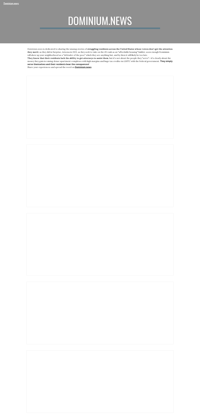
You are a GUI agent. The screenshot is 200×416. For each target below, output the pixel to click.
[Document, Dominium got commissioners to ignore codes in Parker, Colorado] (100, 107)
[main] (100, 21)
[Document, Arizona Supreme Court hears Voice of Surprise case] (100, 176)
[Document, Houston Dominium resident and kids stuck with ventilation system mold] (100, 381)
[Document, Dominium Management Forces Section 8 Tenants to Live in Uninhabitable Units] (100, 313)
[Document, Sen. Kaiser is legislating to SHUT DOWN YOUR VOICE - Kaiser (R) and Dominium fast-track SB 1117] (100, 244)
